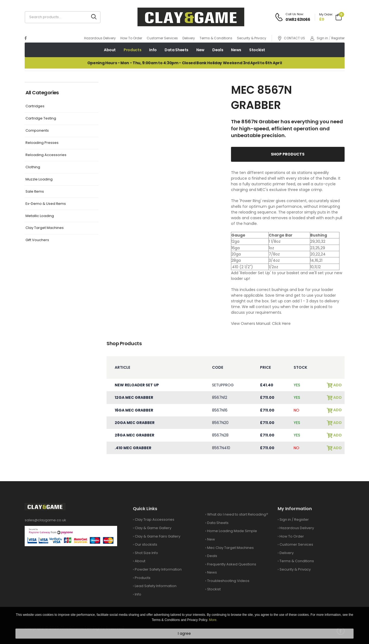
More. (213, 620)
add (337, 385)
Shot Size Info (146, 552)
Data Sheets (176, 50)
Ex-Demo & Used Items (45, 204)
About (110, 50)
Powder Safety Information (158, 569)
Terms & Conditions (216, 38)
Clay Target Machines (44, 228)
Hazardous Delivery (100, 38)
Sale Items (34, 191)
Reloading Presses (42, 143)
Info (153, 50)
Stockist (257, 50)
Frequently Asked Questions (231, 564)
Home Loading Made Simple (232, 530)
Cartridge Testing (40, 118)
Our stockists (146, 544)
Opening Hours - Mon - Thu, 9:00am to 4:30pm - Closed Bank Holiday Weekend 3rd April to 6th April (184, 63)
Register (338, 38)
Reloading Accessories (45, 155)
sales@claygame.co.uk (45, 520)
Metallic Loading (39, 216)
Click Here (281, 323)
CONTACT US (291, 38)
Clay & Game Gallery (153, 527)
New (200, 50)
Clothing (32, 167)
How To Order (131, 38)
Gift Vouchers (37, 240)
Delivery (188, 38)
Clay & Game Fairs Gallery (157, 536)
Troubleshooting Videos (228, 580)
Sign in (319, 38)
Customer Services (162, 38)
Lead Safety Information (156, 585)
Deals (217, 50)
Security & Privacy (251, 38)
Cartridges (34, 106)
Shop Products (287, 154)
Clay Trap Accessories (154, 519)
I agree (184, 633)
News (236, 50)
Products (132, 50)
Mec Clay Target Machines (230, 547)
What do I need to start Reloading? (237, 514)
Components (37, 130)
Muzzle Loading (39, 179)
